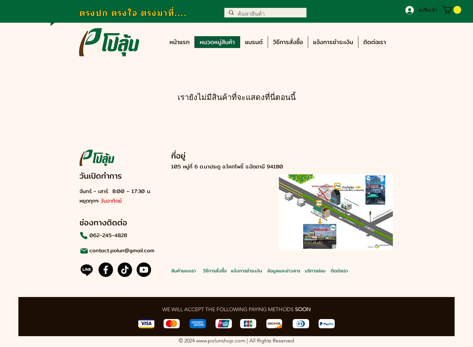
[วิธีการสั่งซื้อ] (225, 270)
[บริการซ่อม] (327, 270)
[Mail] (84, 251)
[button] (451, 10)
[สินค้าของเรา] (193, 270)
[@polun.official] (125, 269)
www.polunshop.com (220, 340)
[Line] (86, 269)
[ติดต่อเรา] (353, 270)
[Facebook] (106, 269)
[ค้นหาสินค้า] (265, 14)
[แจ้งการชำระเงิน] (253, 270)
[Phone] (83, 235)
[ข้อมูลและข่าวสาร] (289, 270)
